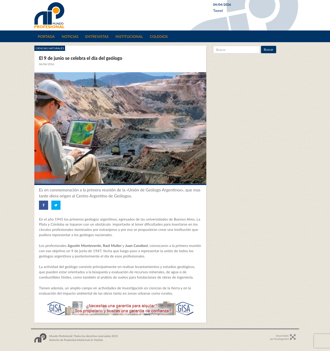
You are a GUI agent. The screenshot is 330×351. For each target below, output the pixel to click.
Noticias (70, 36)
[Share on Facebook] (43, 205)
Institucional (129, 36)
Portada (46, 36)
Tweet (218, 10)
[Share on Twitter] (55, 205)
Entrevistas (97, 36)
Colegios (159, 36)
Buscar (268, 49)
